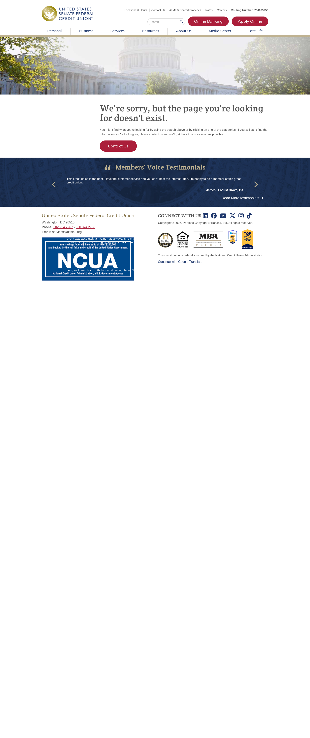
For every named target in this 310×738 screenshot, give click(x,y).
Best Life (255, 30)
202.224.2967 (63, 227)
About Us (184, 30)
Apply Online (250, 21)
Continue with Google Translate (180, 261)
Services (117, 30)
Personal (54, 30)
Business (86, 30)
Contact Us (158, 10)
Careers (222, 10)
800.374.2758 (85, 227)
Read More (241, 198)
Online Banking (208, 21)
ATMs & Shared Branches (185, 10)
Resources (150, 30)
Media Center (220, 30)
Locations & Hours (135, 10)
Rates (209, 10)
